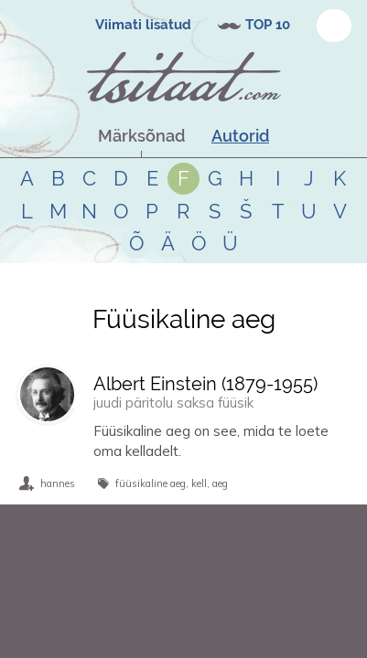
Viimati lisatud (143, 24)
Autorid (240, 135)
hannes (57, 483)
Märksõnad (141, 135)
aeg (220, 483)
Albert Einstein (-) (205, 384)
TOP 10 (267, 24)
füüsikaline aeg (150, 483)
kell (199, 483)
